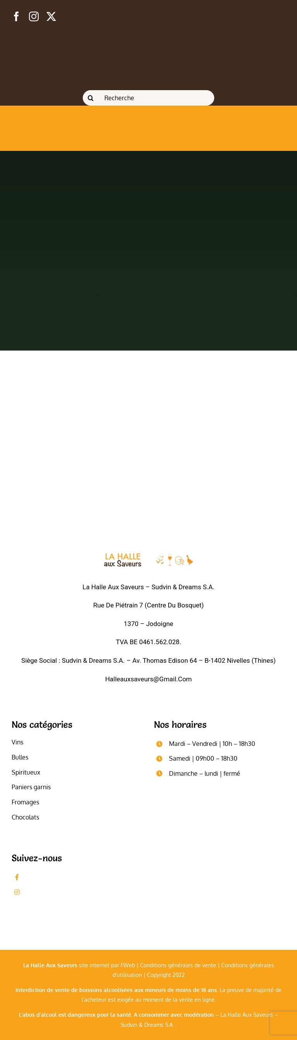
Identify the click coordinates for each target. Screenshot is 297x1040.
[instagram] (34, 16)
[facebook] (16, 16)
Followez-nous (46, 892)
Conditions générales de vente (178, 965)
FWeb (128, 965)
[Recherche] (148, 98)
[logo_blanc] (148, 556)
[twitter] (51, 16)
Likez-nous (40, 877)
